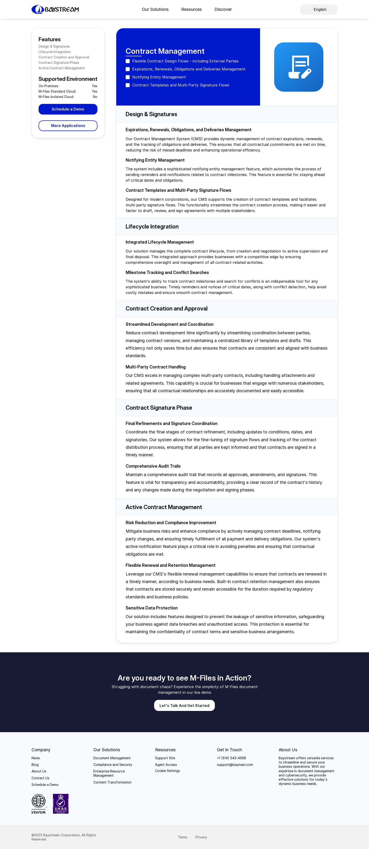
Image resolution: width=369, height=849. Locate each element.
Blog (35, 765)
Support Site (165, 758)
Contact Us (40, 778)
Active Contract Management (62, 68)
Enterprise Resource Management (109, 773)
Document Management (112, 758)
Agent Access (166, 765)
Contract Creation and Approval (64, 57)
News (36, 758)
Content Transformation (112, 782)
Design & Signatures (54, 46)
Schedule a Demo (45, 785)
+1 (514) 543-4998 (231, 758)
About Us (39, 771)
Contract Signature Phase (59, 63)
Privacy (202, 837)
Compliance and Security (112, 765)
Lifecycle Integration (55, 52)
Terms (183, 837)
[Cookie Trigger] (167, 770)
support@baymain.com (235, 765)
